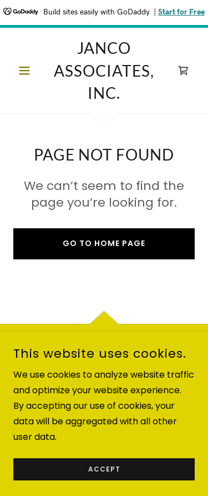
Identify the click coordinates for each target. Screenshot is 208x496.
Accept (104, 484)
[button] (26, 70)
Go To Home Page (104, 243)
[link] (104, 70)
